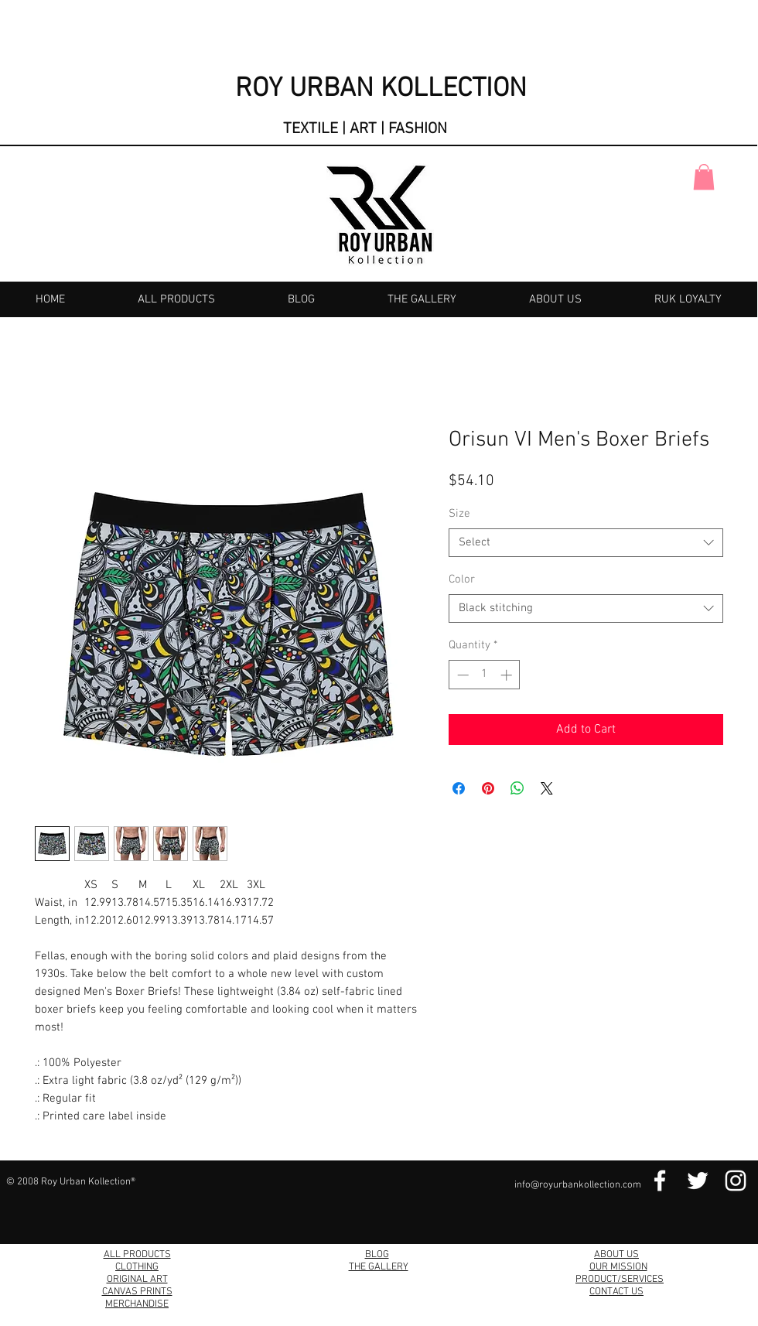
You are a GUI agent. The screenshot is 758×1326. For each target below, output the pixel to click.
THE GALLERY (378, 1267)
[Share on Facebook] (458, 788)
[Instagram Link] (735, 1180)
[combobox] (586, 543)
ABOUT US (616, 1255)
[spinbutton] (484, 675)
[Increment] (507, 675)
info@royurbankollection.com (577, 1185)
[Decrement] (461, 675)
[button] (704, 177)
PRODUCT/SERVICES (619, 1279)
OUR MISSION (618, 1267)
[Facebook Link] (660, 1180)
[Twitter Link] (698, 1180)
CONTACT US (616, 1292)
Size (459, 514)
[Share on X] (547, 788)
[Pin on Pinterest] (488, 788)
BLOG (377, 1255)
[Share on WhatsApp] (517, 788)
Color (462, 579)
